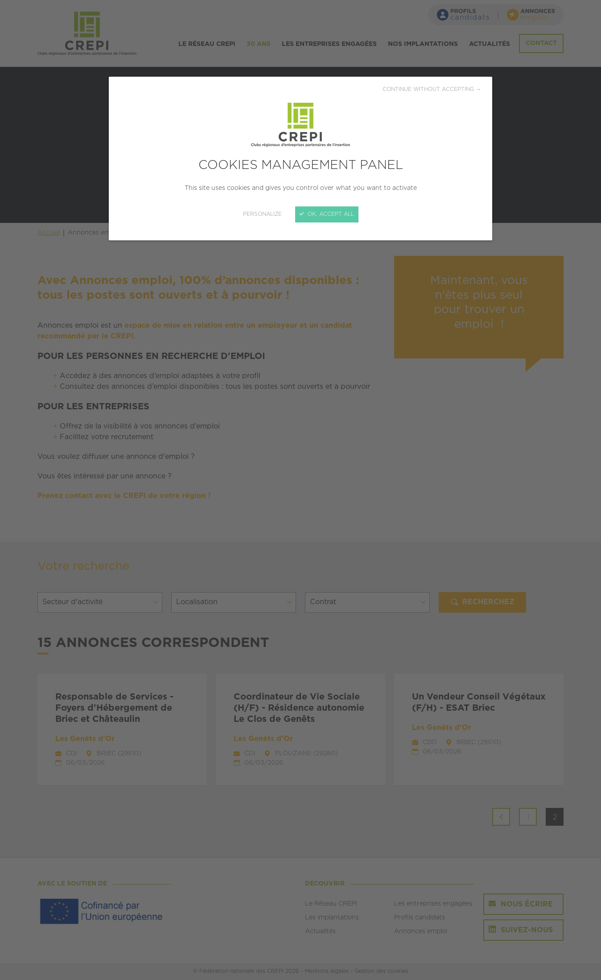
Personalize (262, 214)
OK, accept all (327, 214)
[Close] (300, 490)
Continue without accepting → (432, 89)
